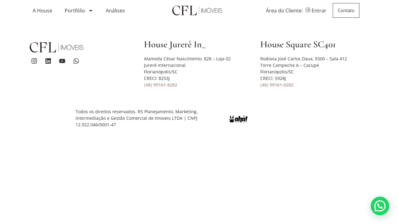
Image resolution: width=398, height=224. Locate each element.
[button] (380, 206)
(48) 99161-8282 (160, 85)
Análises (115, 10)
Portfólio (79, 10)
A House (42, 10)
